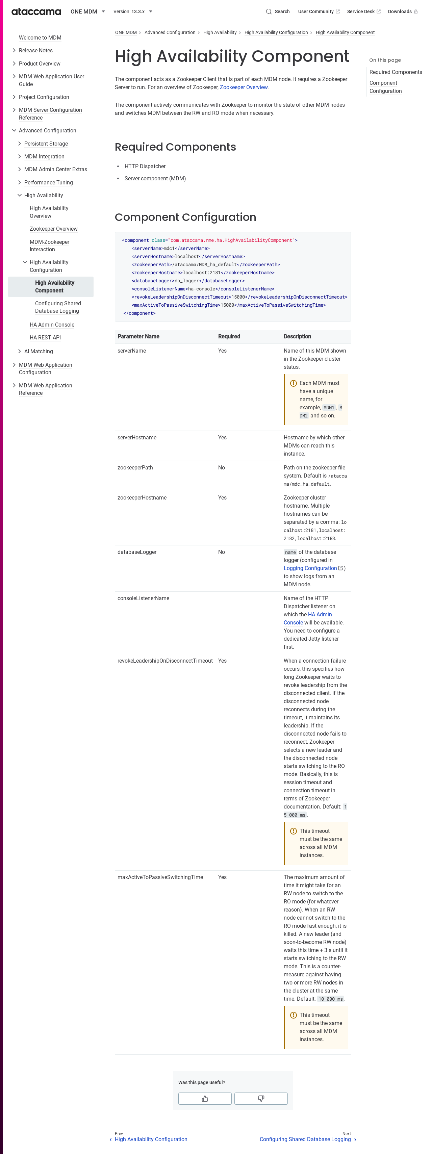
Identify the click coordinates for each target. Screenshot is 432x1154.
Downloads (403, 11)
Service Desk (364, 11)
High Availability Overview (49, 212)
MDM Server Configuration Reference (50, 114)
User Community (319, 11)
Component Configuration (386, 87)
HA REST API (45, 337)
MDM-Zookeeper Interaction (49, 246)
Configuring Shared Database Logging (58, 307)
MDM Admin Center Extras (55, 169)
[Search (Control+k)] (277, 11)
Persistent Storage (46, 143)
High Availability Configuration (49, 266)
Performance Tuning (48, 182)
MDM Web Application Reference (45, 389)
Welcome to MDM (40, 37)
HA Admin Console (52, 325)
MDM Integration (44, 156)
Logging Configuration (310, 568)
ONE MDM (126, 32)
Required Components (396, 72)
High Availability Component (54, 286)
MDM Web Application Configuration (45, 369)
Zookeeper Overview (54, 229)
